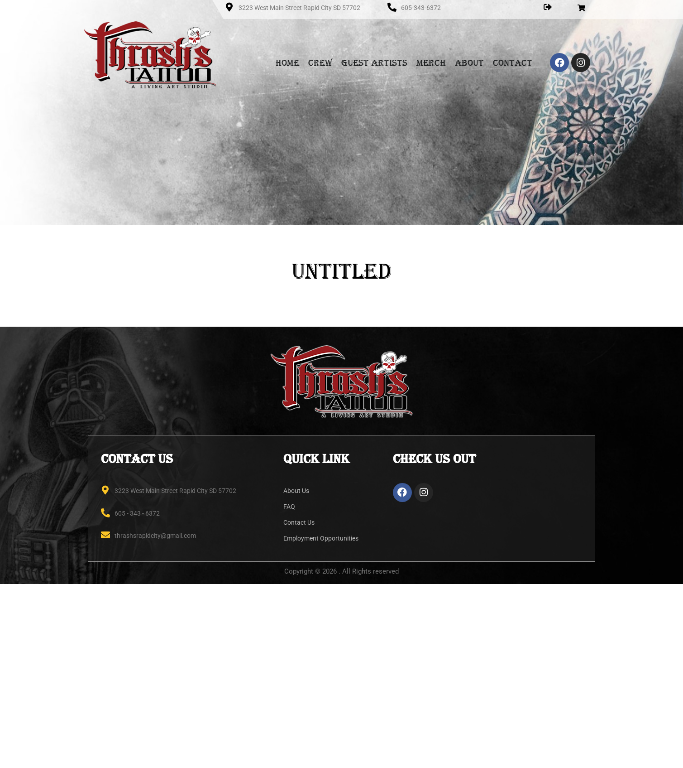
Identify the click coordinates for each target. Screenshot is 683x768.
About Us (296, 490)
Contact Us (299, 522)
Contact (512, 63)
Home (287, 63)
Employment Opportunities (320, 538)
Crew (320, 63)
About (469, 63)
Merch (431, 63)
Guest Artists (374, 63)
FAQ (289, 506)
